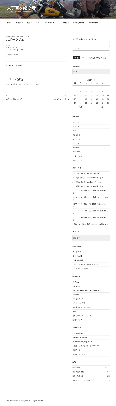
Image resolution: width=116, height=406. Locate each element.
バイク (19, 23)
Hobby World (77, 256)
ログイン (27, 84)
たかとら (26, 36)
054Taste (75, 282)
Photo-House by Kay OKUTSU (83, 342)
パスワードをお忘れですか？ (91, 58)
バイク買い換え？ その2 (81, 173)
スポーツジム (77, 147)
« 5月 (80, 107)
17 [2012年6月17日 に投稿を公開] (75, 99)
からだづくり (13, 65)
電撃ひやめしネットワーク (82, 316)
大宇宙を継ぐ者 (21, 8)
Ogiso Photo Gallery (79, 337)
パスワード (77, 48)
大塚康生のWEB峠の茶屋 (81, 307)
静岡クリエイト (78, 320)
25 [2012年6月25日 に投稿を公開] (80, 103)
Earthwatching (77, 333)
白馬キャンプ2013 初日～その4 (84, 224)
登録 (104, 58)
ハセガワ (75, 295)
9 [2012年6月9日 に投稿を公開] (107, 91)
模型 (29, 23)
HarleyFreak (76, 252)
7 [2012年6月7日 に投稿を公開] (97, 91)
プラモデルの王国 (78, 303)
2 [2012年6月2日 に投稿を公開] (107, 87)
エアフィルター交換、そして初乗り (85, 190)
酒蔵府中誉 (76, 350)
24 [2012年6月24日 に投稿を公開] (75, 103)
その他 (65, 23)
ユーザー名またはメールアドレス (85, 39)
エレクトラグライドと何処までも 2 (85, 264)
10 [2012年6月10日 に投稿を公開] (75, 95)
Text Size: (76, 66)
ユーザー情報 (93, 23)
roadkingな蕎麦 (77, 260)
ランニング (76, 122)
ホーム (9, 23)
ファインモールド (78, 299)
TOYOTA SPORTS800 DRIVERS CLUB (86, 290)
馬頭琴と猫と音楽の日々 (81, 354)
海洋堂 (74, 311)
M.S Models (76, 286)
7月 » (102, 107)
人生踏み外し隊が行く (80, 269)
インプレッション (50, 23)
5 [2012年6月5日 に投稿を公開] (86, 91)
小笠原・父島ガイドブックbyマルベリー (86, 346)
